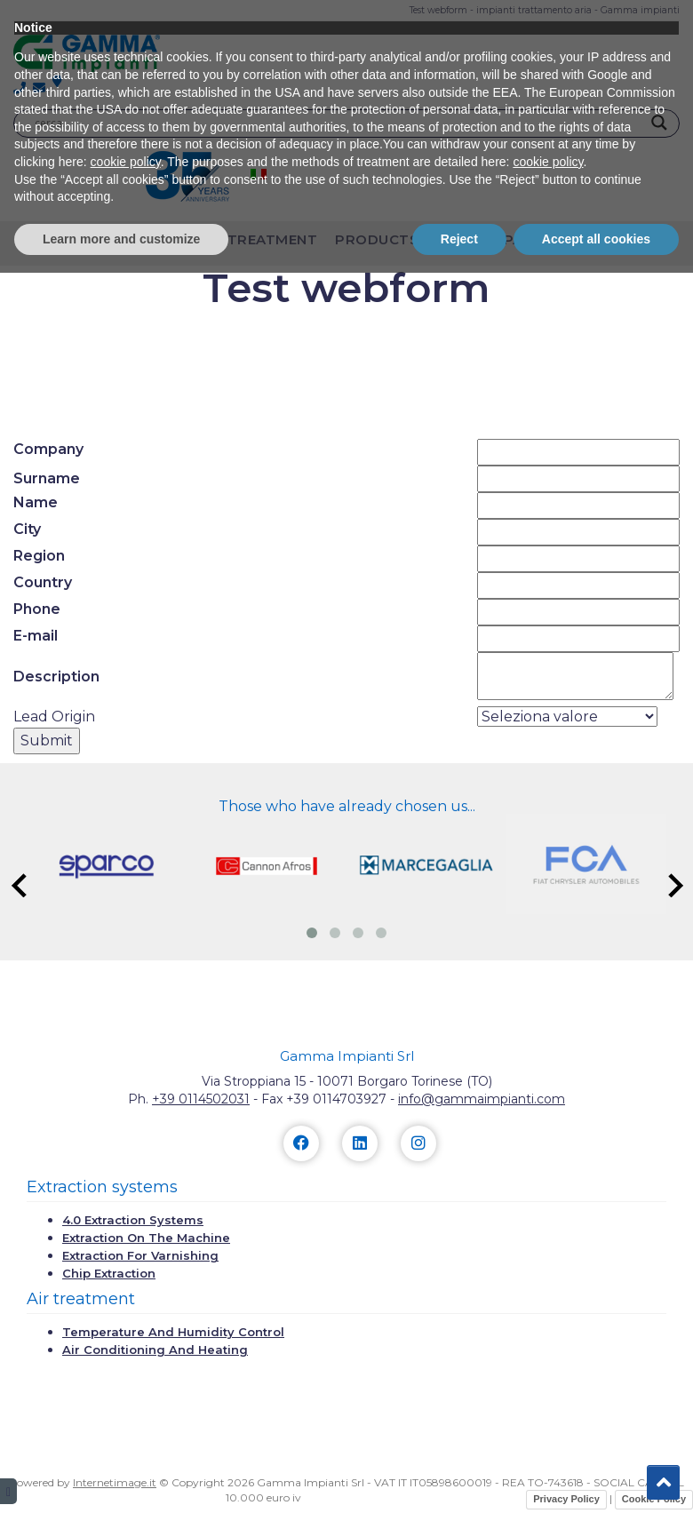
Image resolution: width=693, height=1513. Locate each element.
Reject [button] (459, 1478)
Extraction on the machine (146, 1237)
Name (35, 502)
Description (56, 676)
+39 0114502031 (201, 1099)
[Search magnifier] (659, 122)
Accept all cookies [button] (596, 1478)
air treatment (258, 239)
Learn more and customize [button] (121, 1478)
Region (39, 555)
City (27, 529)
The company (489, 239)
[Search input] (338, 122)
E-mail (35, 635)
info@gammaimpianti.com (481, 1099)
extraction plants (101, 239)
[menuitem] (258, 174)
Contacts (601, 239)
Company (48, 449)
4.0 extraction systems (132, 1220)
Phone (36, 609)
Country (42, 582)
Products (376, 239)
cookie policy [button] (126, 1402)
